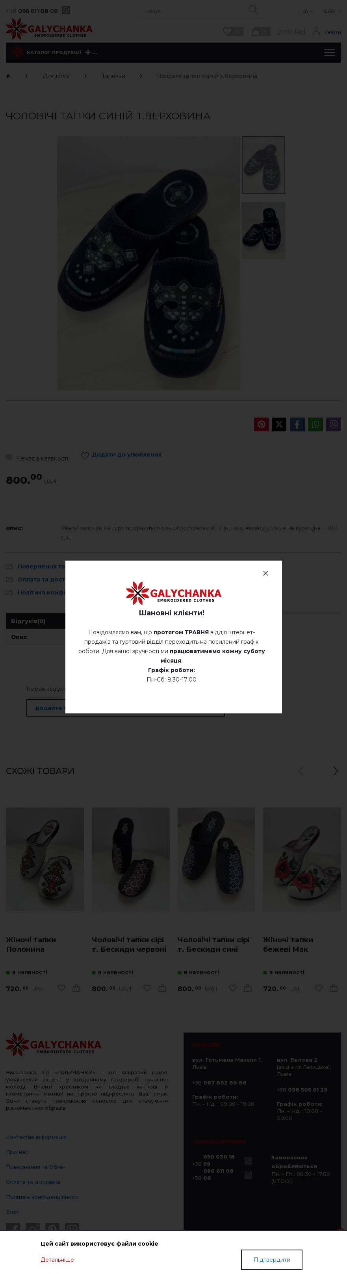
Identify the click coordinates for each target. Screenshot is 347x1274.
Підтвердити (272, 1259)
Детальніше (57, 1259)
